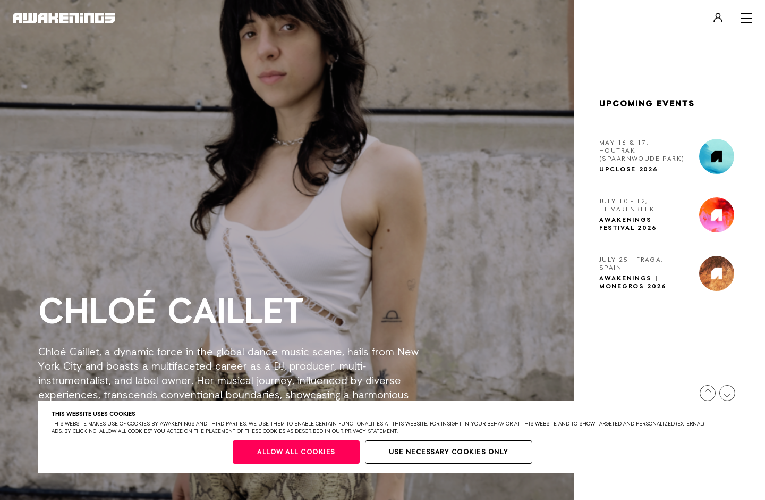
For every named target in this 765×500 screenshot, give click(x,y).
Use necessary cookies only (448, 452)
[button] (708, 393)
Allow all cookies (296, 452)
